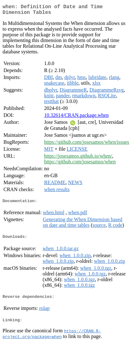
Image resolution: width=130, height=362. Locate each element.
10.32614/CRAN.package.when (76, 117)
